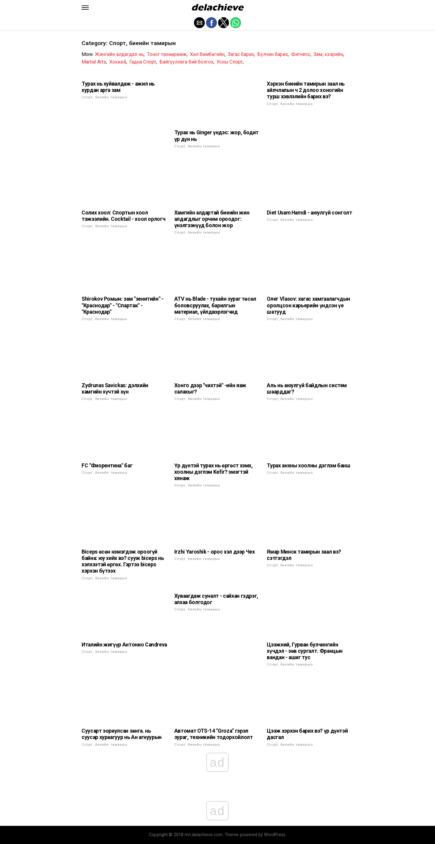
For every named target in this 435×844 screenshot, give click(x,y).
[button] (85, 7)
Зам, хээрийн (328, 54)
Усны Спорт (230, 62)
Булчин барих (272, 54)
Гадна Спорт (142, 62)
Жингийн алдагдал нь (119, 54)
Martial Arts (94, 62)
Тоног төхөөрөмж (167, 54)
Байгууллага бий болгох (186, 62)
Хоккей (117, 62)
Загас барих (241, 54)
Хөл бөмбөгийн (207, 54)
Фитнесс (300, 54)
